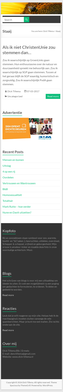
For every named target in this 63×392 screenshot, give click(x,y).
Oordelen (8, 177)
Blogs (7, 273)
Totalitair (8, 200)
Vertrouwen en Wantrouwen (19, 183)
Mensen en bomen (13, 159)
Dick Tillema (48, 31)
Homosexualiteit (12, 194)
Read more (53, 96)
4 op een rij (9, 171)
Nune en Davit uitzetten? (17, 212)
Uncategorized (15, 96)
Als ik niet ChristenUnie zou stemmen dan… (29, 49)
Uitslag (7, 165)
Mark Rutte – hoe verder (17, 206)
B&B (5, 189)
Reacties (9, 308)
